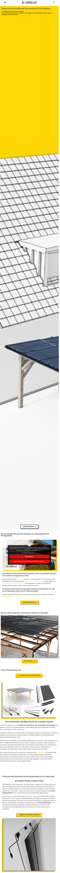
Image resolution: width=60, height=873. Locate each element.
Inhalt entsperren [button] (29, 556)
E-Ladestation (40, 752)
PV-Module (20, 579)
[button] (5, 2)
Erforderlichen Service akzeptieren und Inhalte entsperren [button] (29, 561)
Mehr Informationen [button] (29, 553)
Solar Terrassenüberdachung (33, 581)
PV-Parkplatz (20, 583)
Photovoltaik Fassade (9, 583)
